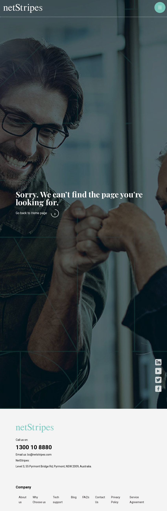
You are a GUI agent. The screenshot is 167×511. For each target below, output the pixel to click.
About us (22, 500)
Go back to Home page (31, 213)
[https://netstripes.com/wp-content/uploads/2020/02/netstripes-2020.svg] (35, 428)
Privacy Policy (115, 500)
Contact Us (100, 500)
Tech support (58, 500)
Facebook (158, 388)
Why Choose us (39, 500)
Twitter (158, 379)
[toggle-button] (159, 7)
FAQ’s (85, 497)
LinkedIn (158, 362)
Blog (74, 497)
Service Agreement (137, 500)
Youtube (158, 370)
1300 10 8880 (34, 447)
